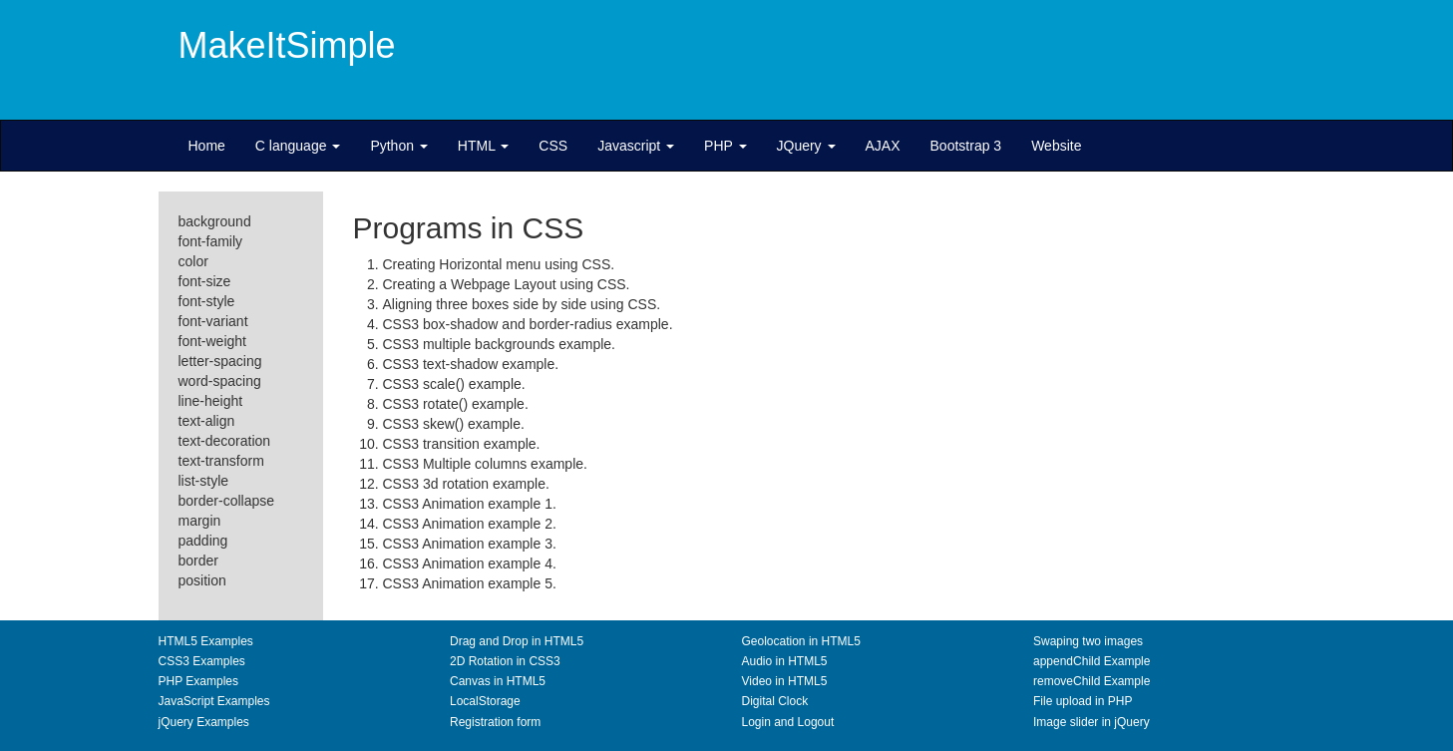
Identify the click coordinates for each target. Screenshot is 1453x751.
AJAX (883, 146)
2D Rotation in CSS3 (505, 661)
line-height (211, 401)
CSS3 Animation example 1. (469, 504)
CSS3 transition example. (462, 444)
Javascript (635, 146)
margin (200, 521)
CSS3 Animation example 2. (469, 524)
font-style (207, 301)
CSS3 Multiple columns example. (485, 464)
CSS (553, 146)
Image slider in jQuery (1091, 722)
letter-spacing (220, 361)
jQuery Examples (204, 722)
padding (203, 541)
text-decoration (225, 441)
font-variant (213, 321)
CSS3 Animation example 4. (469, 563)
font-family (211, 241)
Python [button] (398, 146)
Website (1056, 146)
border (198, 560)
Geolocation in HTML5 (801, 641)
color (193, 261)
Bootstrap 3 (966, 146)
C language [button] (298, 146)
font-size (205, 281)
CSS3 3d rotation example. (466, 484)
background (215, 221)
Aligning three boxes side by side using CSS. (522, 304)
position (202, 580)
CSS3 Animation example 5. (469, 583)
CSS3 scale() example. (454, 384)
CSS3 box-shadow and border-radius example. (528, 324)
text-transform (221, 461)
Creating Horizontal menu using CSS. (499, 264)
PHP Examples (198, 681)
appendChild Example (1091, 661)
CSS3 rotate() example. (456, 404)
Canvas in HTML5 (497, 681)
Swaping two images (1088, 641)
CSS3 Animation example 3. (469, 544)
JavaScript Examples (214, 701)
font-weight (212, 341)
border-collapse (227, 501)
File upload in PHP (1082, 701)
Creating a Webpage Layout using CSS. (506, 284)
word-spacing (220, 381)
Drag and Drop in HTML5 (516, 641)
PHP (725, 146)
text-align (207, 421)
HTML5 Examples (206, 641)
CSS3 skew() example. (454, 424)
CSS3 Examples (202, 661)
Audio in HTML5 (785, 661)
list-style (204, 481)
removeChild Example (1091, 681)
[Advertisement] (921, 65)
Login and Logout (788, 722)
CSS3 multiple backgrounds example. (499, 344)
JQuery (806, 146)
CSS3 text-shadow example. (471, 364)
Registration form (495, 722)
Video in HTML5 (785, 681)
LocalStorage (485, 701)
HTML (483, 146)
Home (206, 146)
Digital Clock (775, 701)
